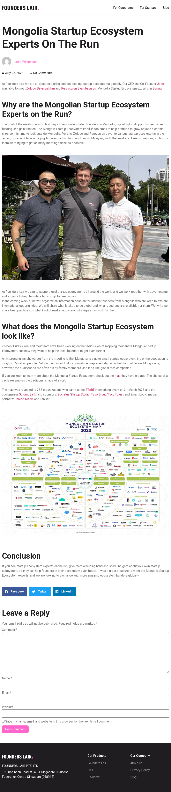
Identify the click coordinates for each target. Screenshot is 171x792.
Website (7, 707)
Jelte (160, 84)
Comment (9, 629)
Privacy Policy (140, 770)
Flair (90, 770)
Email (6, 692)
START (90, 390)
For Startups (148, 8)
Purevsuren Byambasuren (78, 88)
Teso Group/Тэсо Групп (107, 394)
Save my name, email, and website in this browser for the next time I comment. (58, 721)
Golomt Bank (27, 394)
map (118, 376)
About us (136, 763)
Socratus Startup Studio (73, 394)
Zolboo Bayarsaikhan (40, 88)
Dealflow (93, 777)
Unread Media (24, 399)
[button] (14, 591)
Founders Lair (96, 763)
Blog (166, 8)
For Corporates (123, 8)
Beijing (157, 88)
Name (7, 678)
